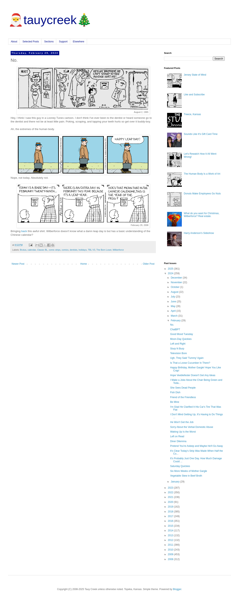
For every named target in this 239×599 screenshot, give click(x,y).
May (173, 306)
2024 (171, 273)
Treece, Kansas (192, 114)
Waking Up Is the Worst (183, 431)
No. (172, 324)
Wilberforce (118, 250)
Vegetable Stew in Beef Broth (186, 475)
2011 (171, 544)
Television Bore (178, 353)
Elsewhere (78, 41)
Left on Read (177, 436)
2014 (171, 530)
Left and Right (177, 343)
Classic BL (42, 250)
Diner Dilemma (178, 441)
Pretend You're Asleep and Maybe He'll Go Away (196, 446)
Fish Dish (175, 392)
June (174, 301)
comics (65, 250)
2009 (171, 554)
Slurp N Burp (177, 348)
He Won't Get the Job (181, 422)
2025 (171, 268)
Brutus (23, 250)
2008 (171, 559)
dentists (73, 250)
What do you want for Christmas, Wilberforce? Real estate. (201, 215)
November (177, 282)
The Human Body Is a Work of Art (202, 173)
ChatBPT (175, 329)
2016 (171, 521)
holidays (83, 250)
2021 (171, 497)
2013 (171, 535)
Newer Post (18, 263)
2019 (171, 506)
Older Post (148, 263)
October (175, 287)
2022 (171, 492)
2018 (171, 511)
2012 (171, 540)
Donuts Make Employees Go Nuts (202, 193)
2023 (171, 487)
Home (83, 263)
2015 (171, 525)
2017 (171, 516)
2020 (171, 502)
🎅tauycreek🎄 (50, 20)
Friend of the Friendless (183, 397)
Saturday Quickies (180, 466)
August (175, 292)
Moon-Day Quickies (181, 339)
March (174, 315)
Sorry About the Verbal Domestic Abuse (191, 427)
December (177, 277)
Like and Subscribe (194, 94)
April (173, 310)
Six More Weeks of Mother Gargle (188, 471)
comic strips (54, 250)
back (24, 231)
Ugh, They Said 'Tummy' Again (186, 358)
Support (63, 41)
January (175, 481)
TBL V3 (91, 250)
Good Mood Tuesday (181, 334)
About (14, 41)
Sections (49, 41)
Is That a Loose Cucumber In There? (190, 362)
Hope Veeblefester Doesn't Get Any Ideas (192, 375)
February (176, 320)
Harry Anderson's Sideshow (199, 233)
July (173, 296)
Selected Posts (30, 41)
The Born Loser (104, 250)
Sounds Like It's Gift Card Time (201, 134)
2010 (171, 549)
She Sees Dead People (183, 387)
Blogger (177, 589)
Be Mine (174, 402)
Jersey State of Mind (195, 74)
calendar (32, 250)
